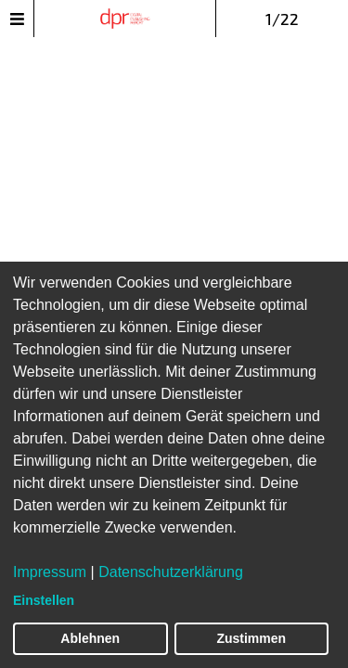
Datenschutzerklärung (170, 572)
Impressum (49, 572)
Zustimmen (251, 638)
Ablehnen (90, 638)
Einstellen (43, 600)
